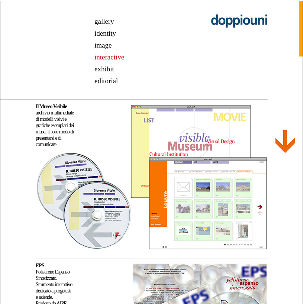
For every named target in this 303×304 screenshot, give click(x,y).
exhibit (104, 69)
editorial (106, 81)
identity (105, 33)
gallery (104, 21)
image (103, 45)
